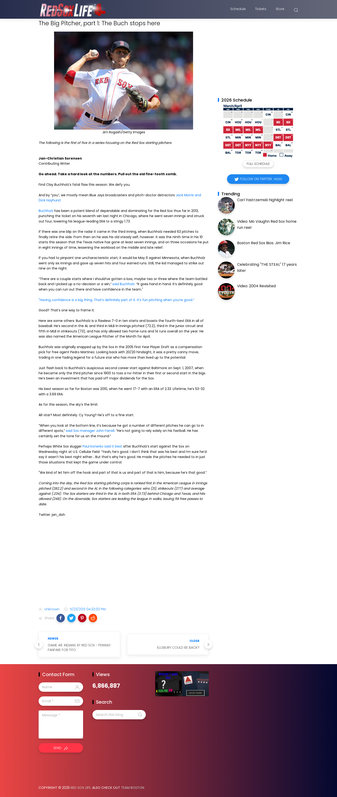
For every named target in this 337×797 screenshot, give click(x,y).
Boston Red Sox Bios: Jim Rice (263, 243)
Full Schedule (258, 163)
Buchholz (46, 210)
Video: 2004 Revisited (256, 286)
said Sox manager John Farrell (90, 430)
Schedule (238, 10)
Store (280, 10)
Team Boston (132, 787)
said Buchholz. (123, 284)
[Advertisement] (124, 566)
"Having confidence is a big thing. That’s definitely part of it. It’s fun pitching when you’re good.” (116, 300)
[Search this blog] (119, 714)
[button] (60, 618)
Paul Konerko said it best (102, 446)
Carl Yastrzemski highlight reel (265, 200)
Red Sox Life (81, 787)
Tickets (260, 10)
